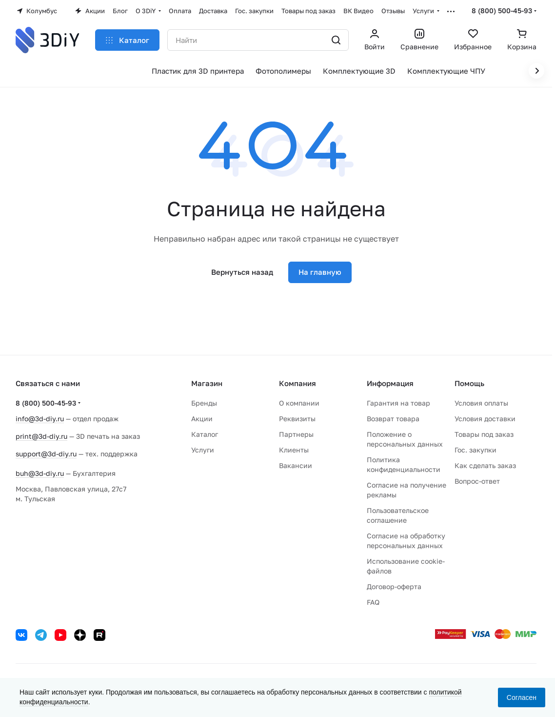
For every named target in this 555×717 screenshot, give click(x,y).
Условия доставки (485, 418)
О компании (299, 403)
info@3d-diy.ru (40, 418)
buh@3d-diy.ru (40, 473)
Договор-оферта (394, 586)
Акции (202, 418)
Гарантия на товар (398, 403)
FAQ (373, 602)
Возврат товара (393, 418)
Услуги (202, 450)
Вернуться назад (242, 271)
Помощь (469, 383)
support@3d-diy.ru (46, 454)
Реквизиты (297, 418)
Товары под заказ (484, 434)
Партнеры (296, 434)
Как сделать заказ (485, 465)
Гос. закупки (475, 450)
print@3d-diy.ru (41, 436)
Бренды (204, 403)
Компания (297, 383)
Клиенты (294, 450)
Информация (390, 383)
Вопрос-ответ (477, 481)
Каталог (204, 434)
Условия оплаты (481, 403)
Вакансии (295, 465)
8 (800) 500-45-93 (502, 10)
